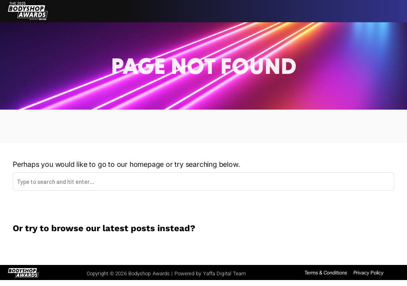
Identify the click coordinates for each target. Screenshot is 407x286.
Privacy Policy (368, 273)
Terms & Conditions (325, 273)
